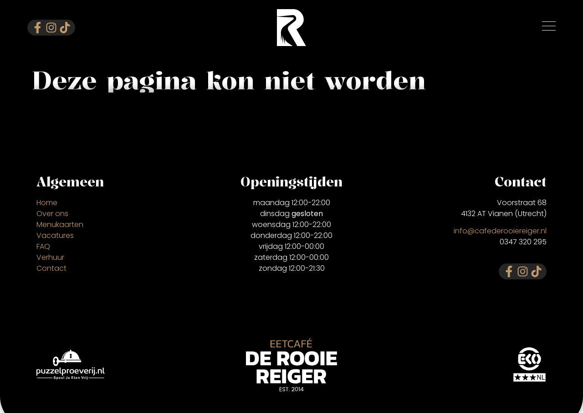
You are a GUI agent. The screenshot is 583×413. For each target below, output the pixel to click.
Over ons (52, 213)
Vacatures (55, 235)
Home (46, 202)
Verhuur (50, 257)
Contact (51, 268)
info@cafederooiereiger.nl (500, 231)
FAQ (43, 246)
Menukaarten (59, 224)
